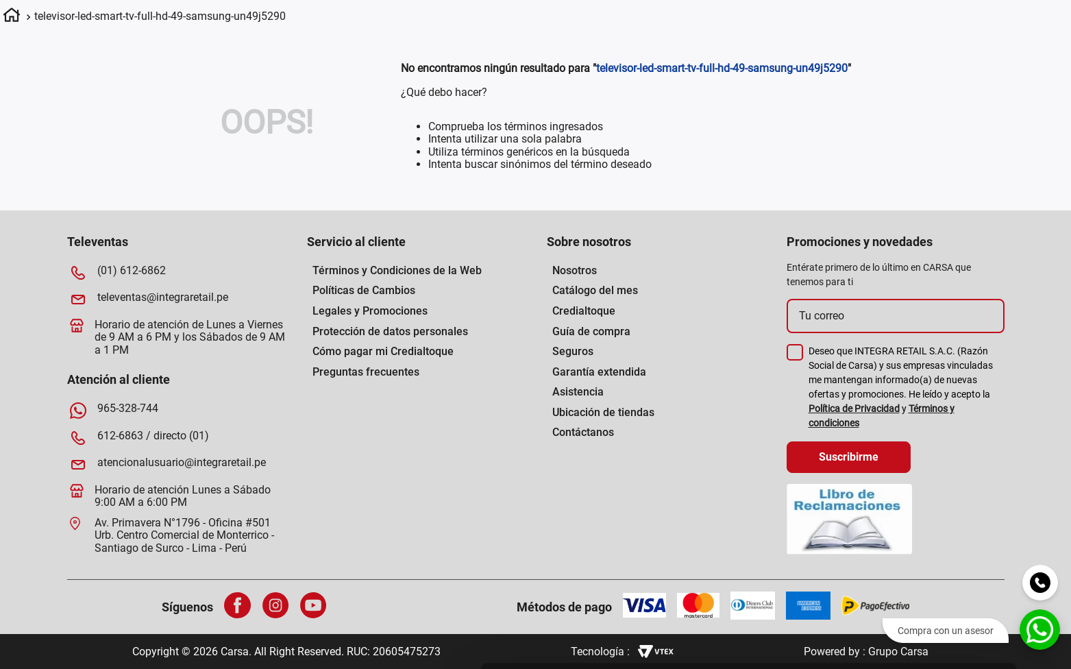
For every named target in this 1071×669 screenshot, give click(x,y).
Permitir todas (957, 469)
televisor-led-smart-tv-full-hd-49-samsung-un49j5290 (160, 16)
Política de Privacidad (854, 408)
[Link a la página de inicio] (11, 17)
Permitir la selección (957, 509)
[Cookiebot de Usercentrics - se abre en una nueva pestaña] (612, 642)
